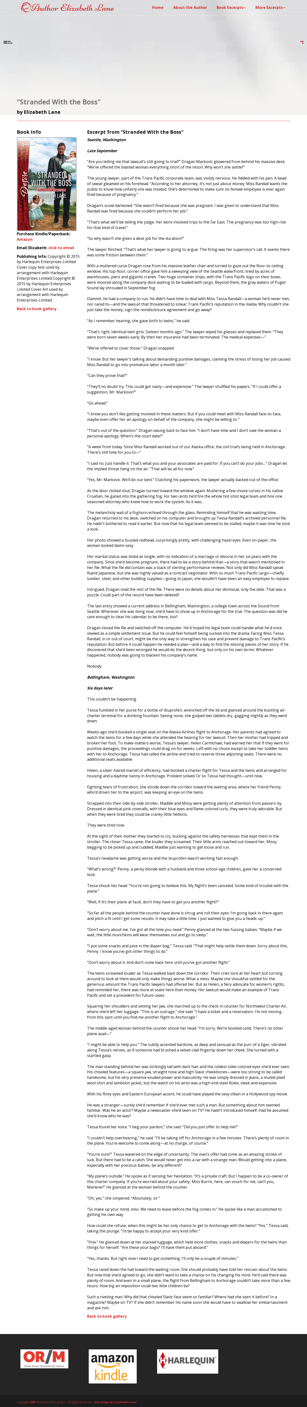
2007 (32, 1402)
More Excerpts (270, 7)
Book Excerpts (231, 7)
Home (158, 7)
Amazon (25, 239)
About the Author (190, 7)
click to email (61, 247)
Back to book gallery (36, 308)
